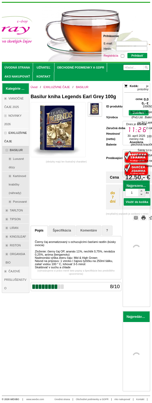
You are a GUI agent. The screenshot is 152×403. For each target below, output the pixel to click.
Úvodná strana (62, 399)
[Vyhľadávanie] (136, 67)
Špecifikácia (62, 230)
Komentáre (88, 230)
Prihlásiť (137, 55)
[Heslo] (131, 48)
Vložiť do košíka (137, 201)
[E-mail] (131, 43)
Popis (39, 230)
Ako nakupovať (122, 399)
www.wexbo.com (35, 399)
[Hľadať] (146, 67)
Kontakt (140, 399)
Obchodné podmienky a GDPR (92, 399)
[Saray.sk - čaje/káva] (57, 32)
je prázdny (143, 87)
